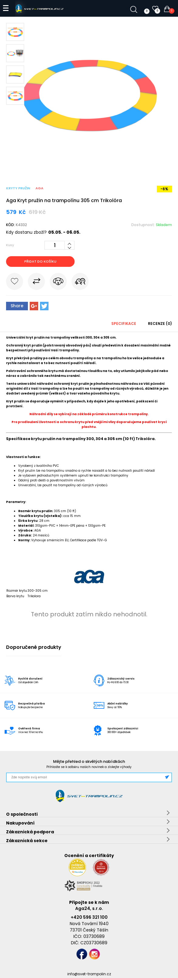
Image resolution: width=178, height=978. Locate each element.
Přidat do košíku (40, 261)
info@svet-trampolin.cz (89, 973)
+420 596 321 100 (89, 917)
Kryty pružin (18, 188)
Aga (39, 188)
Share (17, 306)
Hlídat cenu (58, 282)
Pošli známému (80, 282)
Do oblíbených (14, 282)
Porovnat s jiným (36, 282)
